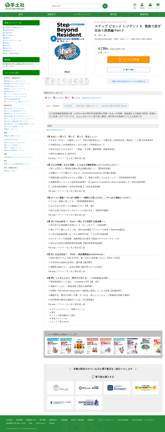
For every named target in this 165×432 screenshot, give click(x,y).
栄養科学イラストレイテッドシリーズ (19, 157)
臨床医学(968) (9, 30)
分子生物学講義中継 (13, 99)
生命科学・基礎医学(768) (13, 27)
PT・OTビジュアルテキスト (16, 142)
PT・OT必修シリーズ (13, 147)
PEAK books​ (10, 170)
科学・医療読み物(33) (12, 53)
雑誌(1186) (8, 48)
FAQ (30, 423)
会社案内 (9, 420)
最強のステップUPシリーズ (15, 81)
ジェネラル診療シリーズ (14, 126)
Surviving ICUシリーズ (14, 108)
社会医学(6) (8, 32)
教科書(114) (8, 50)
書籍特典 (144, 14)
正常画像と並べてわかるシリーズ (18, 116)
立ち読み (68, 106)
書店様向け (53, 420)
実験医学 (51, 14)
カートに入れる (128, 59)
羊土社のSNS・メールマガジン (143, 420)
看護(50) (7, 38)
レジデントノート (82, 14)
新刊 (21, 14)
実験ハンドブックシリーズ (15, 88)
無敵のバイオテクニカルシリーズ (18, 83)
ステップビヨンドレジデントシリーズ (19, 118)
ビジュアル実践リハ (13, 145)
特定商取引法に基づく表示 (15, 423)
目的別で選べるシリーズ (14, 86)
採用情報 (19, 420)
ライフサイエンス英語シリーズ (17, 101)
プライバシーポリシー (106, 420)
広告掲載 (64, 420)
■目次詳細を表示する (56, 130)
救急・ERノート (11, 129)
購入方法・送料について (87, 106)
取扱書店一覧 (31, 420)
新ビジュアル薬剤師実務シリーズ (18, 164)
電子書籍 (42, 420)
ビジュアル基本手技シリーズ (16, 111)
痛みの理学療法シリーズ (14, 150)
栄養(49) (7, 43)
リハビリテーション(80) (12, 40)
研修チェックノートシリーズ (16, 113)
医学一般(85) (8, 35)
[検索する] (105, 6)
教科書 (113, 14)
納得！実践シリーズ (13, 136)
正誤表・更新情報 (77, 420)
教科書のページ (33, 64)
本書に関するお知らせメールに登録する (128, 81)
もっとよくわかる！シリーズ (16, 94)
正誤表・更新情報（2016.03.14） (89, 98)
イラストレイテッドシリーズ (16, 96)
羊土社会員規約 (123, 420)
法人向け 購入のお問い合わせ (114, 106)
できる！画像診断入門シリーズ (17, 121)
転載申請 (91, 420)
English (52, 423)
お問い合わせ (40, 423)
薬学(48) (7, 45)
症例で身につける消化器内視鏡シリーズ (20, 124)
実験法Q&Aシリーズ (13, 91)
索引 (49, 98)
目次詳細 (59, 98)
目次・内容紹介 (53, 106)
